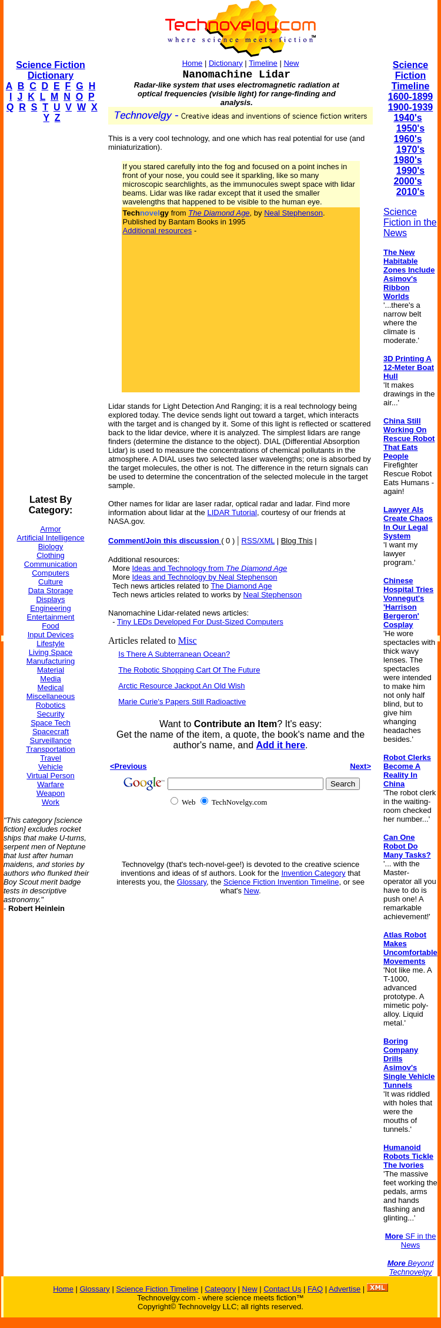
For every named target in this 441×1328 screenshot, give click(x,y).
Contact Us (282, 1289)
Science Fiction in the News (410, 222)
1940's (407, 118)
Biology (51, 546)
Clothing (50, 555)
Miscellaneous (50, 696)
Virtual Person (50, 775)
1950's (410, 128)
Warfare (50, 784)
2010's (410, 192)
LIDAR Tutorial (232, 512)
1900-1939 (410, 107)
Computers (50, 573)
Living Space (50, 652)
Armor (50, 529)
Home (192, 63)
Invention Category (313, 873)
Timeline (263, 63)
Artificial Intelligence (51, 537)
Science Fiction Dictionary (50, 70)
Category (220, 1289)
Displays (50, 599)
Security (51, 714)
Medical (51, 687)
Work (50, 802)
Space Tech (51, 722)
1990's (410, 171)
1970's (410, 149)
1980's (407, 160)
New (291, 63)
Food (50, 625)
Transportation (50, 749)
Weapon (50, 793)
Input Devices (51, 634)
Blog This (297, 540)
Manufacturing (50, 661)
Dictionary (226, 63)
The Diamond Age (241, 585)
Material (50, 669)
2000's (407, 181)
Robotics (51, 705)
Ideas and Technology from (210, 568)
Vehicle (50, 766)
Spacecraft (50, 731)
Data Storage (51, 590)
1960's (407, 139)
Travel (50, 758)
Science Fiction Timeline (411, 75)
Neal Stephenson (293, 213)
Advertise (344, 1289)
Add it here (280, 745)
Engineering (50, 608)
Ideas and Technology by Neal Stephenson (205, 577)
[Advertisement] (51, 309)
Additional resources (157, 230)
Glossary (191, 882)
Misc (187, 640)
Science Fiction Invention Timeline (281, 882)
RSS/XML (258, 540)
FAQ (315, 1289)
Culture (50, 581)
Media (50, 678)
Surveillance (51, 740)
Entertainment (51, 617)
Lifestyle (50, 643)
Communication (50, 564)
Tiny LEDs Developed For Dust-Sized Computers (200, 621)
